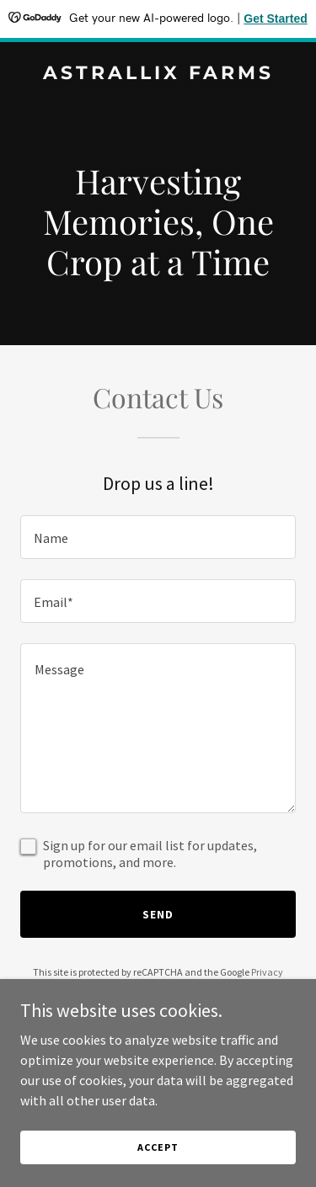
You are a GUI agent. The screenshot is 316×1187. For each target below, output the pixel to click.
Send (158, 914)
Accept (157, 1147)
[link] (158, 74)
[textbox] (158, 537)
